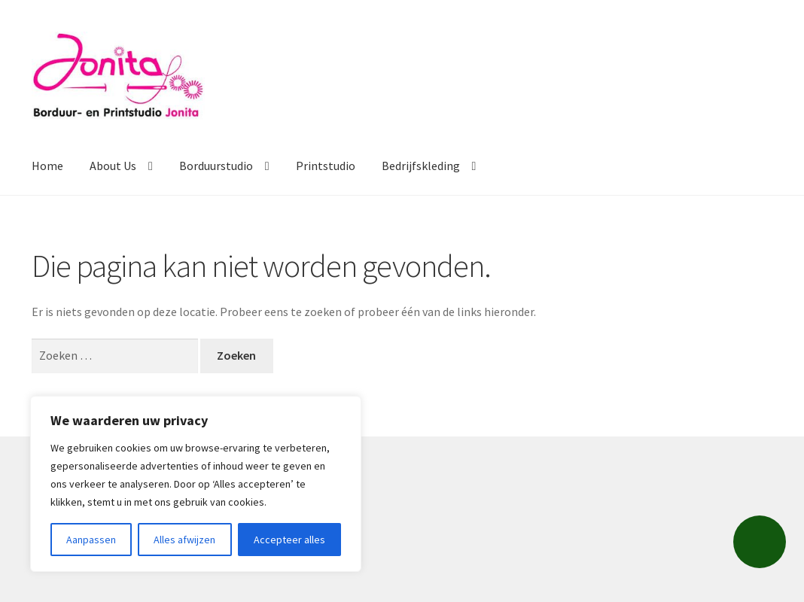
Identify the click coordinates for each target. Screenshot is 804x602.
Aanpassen (91, 539)
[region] (195, 484)
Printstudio (325, 165)
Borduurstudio (216, 165)
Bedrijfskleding (421, 165)
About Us (113, 165)
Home (47, 165)
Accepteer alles (289, 539)
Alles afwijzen (184, 539)
